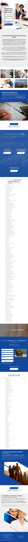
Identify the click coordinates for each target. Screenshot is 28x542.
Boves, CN (7, 429)
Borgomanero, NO (8, 437)
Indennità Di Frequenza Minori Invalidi (11, 234)
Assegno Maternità (8, 192)
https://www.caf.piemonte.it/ (8, 537)
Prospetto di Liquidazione (9, 321)
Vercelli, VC (7, 426)
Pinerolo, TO (7, 408)
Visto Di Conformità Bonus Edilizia (10, 265)
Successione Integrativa (9, 315)
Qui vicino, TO (7, 397)
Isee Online (7, 240)
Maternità (7, 242)
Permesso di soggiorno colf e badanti (11, 276)
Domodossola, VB (8, 447)
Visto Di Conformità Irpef (9, 266)
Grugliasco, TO (8, 380)
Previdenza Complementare (9, 291)
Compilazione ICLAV (8, 281)
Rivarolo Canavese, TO (9, 412)
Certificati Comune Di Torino (9, 202)
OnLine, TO (7, 395)
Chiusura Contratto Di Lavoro (10, 272)
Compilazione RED (8, 288)
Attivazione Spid (8, 196)
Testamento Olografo (9, 318)
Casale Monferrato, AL (9, 423)
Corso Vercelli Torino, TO (9, 392)
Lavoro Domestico (8, 274)
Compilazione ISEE (8, 284)
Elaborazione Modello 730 (9, 227)
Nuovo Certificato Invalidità (9, 247)
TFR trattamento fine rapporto (10, 278)
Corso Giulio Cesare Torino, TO (10, 389)
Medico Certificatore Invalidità (10, 243)
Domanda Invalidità (8, 222)
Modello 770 (7, 245)
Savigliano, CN (7, 415)
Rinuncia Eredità (8, 312)
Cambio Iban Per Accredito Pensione (10, 200)
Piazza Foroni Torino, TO (9, 396)
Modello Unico (7, 246)
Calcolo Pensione (8, 199)
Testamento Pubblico (8, 319)
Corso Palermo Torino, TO (9, 390)
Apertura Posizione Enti (9, 187)
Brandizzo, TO (7, 409)
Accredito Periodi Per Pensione (10, 184)
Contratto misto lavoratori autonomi (11, 296)
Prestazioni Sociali (8, 290)
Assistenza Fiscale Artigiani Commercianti (11, 194)
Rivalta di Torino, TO (8, 381)
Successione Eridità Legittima (9, 314)
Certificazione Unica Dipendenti (10, 205)
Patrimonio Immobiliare (9, 289)
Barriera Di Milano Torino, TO (10, 386)
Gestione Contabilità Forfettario (10, 231)
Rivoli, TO (7, 377)
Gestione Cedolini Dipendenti (9, 230)
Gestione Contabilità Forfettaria (10, 298)
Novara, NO (7, 434)
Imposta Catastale (8, 309)
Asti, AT (7, 418)
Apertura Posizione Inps (9, 189)
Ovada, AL (7, 435)
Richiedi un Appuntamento (14, 126)
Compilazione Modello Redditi (10, 286)
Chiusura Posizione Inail (9, 209)
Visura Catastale (8, 269)
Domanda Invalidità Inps (9, 224)
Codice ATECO (7, 280)
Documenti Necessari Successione (10, 307)
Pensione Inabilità (8, 248)
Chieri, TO (7, 407)
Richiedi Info (8, 24)
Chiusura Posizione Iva (9, 211)
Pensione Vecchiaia (8, 252)
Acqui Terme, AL (8, 430)
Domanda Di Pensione (9, 221)
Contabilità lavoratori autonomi (10, 295)
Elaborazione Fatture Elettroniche (10, 226)
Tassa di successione (8, 317)
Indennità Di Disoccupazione (9, 233)
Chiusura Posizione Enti (9, 208)
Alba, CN (7, 419)
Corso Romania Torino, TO (9, 391)
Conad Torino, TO (8, 387)
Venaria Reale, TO (8, 383)
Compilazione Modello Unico (9, 287)
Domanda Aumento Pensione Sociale (11, 220)
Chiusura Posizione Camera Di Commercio (11, 207)
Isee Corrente (7, 239)
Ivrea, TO (7, 417)
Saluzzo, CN (7, 414)
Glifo (6, 308)
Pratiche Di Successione (9, 311)
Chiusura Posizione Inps (9, 210)
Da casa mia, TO (8, 393)
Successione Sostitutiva (9, 316)
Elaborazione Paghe (8, 228)
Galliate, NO (7, 438)
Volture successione (8, 320)
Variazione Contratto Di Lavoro (10, 279)
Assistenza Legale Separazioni (10, 195)
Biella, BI (7, 421)
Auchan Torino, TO (8, 384)
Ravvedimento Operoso (9, 254)
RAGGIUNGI (7, 152)
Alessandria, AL (8, 431)
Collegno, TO (7, 379)
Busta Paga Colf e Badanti (9, 271)
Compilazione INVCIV (8, 283)
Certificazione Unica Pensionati (10, 206)
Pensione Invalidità (8, 249)
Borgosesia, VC (8, 433)
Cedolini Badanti (8, 201)
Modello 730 (7, 244)
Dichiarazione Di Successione (9, 306)
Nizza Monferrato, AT (9, 424)
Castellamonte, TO (8, 413)
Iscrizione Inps (8, 238)
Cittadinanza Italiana (8, 212)
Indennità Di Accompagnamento (10, 232)
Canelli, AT (7, 422)
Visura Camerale (8, 268)
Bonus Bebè (7, 197)
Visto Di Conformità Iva (9, 267)
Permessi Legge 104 (8, 253)
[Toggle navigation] (26, 1)
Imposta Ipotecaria (8, 310)
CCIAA (6, 293)
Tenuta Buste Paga (8, 277)
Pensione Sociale (8, 251)
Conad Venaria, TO (8, 388)
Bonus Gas (7, 198)
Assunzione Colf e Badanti (9, 270)
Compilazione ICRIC (8, 282)
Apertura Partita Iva (8, 292)
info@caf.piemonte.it (5, 535)
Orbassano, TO (8, 382)
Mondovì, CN (7, 428)
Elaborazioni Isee (8, 229)
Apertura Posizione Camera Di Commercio (11, 186)
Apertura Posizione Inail (9, 188)
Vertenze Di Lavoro (8, 264)
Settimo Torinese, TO (8, 406)
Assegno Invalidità (8, 191)
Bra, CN (7, 416)
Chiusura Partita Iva (8, 294)
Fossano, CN (7, 420)
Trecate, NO (7, 439)
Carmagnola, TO (8, 410)
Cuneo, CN (7, 427)
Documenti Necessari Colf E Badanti (10, 273)
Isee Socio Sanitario (8, 241)
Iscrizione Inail (7, 237)
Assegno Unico (8, 193)
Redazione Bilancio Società (9, 255)
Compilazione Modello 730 (9, 285)
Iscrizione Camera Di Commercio (10, 236)
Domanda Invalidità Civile (9, 223)
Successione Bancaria (8, 313)
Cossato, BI (7, 425)
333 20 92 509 (14, 124)
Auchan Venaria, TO (8, 385)
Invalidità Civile (8, 235)
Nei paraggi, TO (8, 394)
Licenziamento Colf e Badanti (9, 275)
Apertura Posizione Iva (9, 190)
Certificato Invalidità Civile (9, 203)
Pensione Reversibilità (9, 250)
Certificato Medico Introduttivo (10, 204)
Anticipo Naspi (8, 185)
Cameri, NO (7, 436)
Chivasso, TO (7, 411)
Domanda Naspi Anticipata (9, 225)
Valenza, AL (7, 432)
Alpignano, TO (7, 378)
